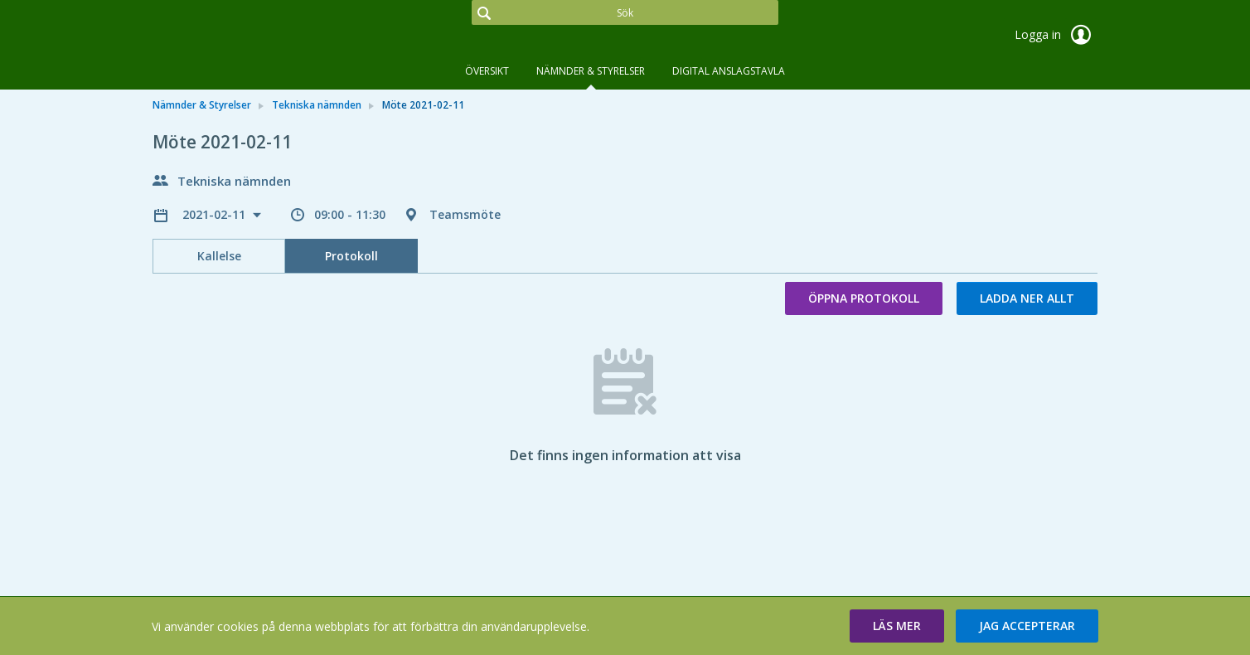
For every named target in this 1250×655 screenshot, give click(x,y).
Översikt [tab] (487, 71)
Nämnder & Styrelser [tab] (590, 71)
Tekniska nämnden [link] (316, 105)
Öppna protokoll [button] (863, 298)
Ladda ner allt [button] (1027, 298)
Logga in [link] (1056, 34)
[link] (235, 36)
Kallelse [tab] (219, 256)
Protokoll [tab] (351, 256)
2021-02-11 (215, 214)
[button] (897, 626)
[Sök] (625, 12)
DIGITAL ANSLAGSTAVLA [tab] (728, 71)
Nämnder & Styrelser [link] (202, 105)
